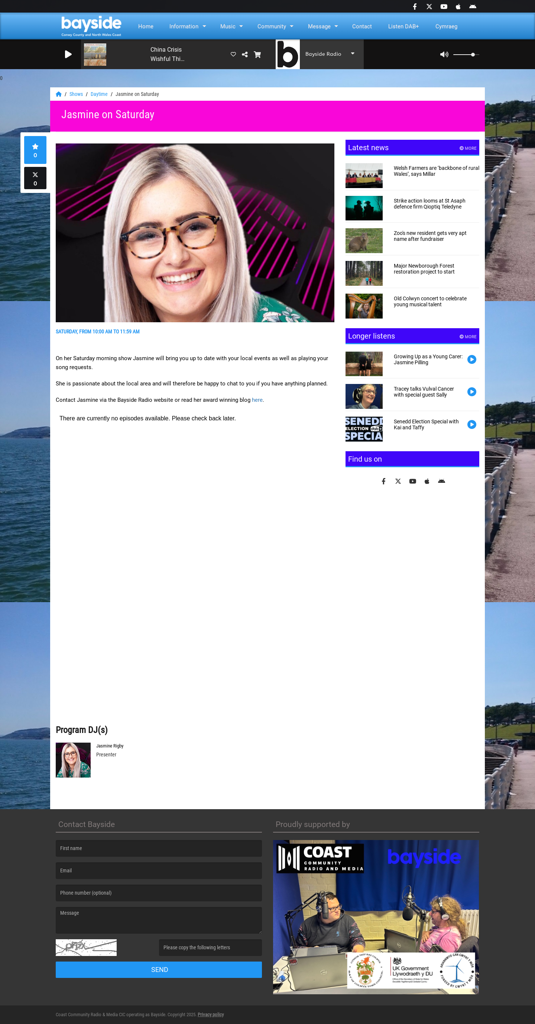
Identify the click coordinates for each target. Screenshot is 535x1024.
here (257, 400)
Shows (76, 94)
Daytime (100, 94)
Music (228, 26)
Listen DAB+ (403, 26)
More (468, 148)
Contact (362, 26)
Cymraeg (446, 26)
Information (183, 26)
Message (319, 26)
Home (145, 26)
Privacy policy (211, 1014)
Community (271, 26)
